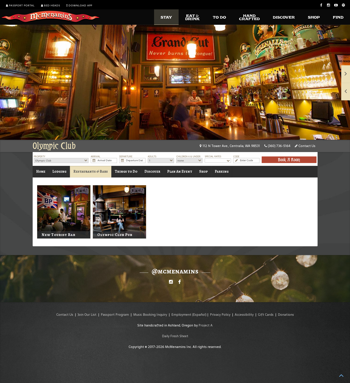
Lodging (59, 171)
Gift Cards (266, 314)
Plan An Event (179, 171)
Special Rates (213, 156)
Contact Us (305, 146)
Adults (152, 156)
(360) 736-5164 (277, 146)
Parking (222, 171)
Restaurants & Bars (90, 171)
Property (39, 156)
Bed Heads (50, 5)
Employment (181, 314)
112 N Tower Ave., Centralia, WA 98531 (230, 146)
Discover (152, 171)
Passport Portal (20, 5)
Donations (286, 314)
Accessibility (244, 314)
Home (40, 171)
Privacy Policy (220, 314)
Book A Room (289, 159)
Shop (203, 171)
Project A (206, 325)
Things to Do (126, 171)
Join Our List (87, 314)
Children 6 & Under (188, 156)
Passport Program (115, 314)
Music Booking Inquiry (150, 314)
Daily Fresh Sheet (175, 336)
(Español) (199, 314)
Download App (79, 5)
